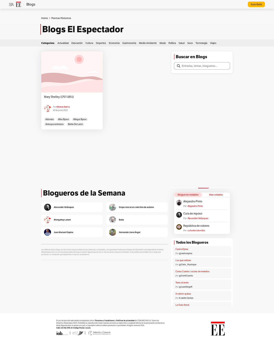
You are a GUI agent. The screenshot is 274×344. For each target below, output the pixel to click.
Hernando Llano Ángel (129, 232)
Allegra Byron (79, 119)
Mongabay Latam (62, 219)
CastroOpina (181, 249)
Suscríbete (256, 4)
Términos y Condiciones (105, 320)
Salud (182, 43)
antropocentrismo (54, 124)
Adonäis (49, 119)
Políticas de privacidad (125, 320)
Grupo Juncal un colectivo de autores (136, 207)
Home (44, 18)
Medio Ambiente (148, 43)
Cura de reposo (192, 213)
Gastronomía (129, 43)
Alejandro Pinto (192, 201)
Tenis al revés (182, 282)
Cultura (89, 43)
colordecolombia (196, 230)
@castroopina (185, 253)
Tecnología (201, 43)
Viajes (213, 43)
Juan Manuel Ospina (63, 232)
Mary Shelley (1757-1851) (59, 97)
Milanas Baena (63, 106)
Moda (163, 43)
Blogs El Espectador (83, 29)
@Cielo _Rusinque (187, 264)
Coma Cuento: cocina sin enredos (192, 271)
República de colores (196, 226)
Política (172, 43)
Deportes (101, 43)
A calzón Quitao (186, 298)
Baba (121, 219)
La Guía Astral (182, 304)
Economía (114, 43)
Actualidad (63, 43)
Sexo (190, 43)
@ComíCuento (186, 275)
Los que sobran (183, 260)
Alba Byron (63, 119)
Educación (77, 43)
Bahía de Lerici (75, 124)
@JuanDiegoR (185, 286)
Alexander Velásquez (198, 218)
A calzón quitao (183, 293)
